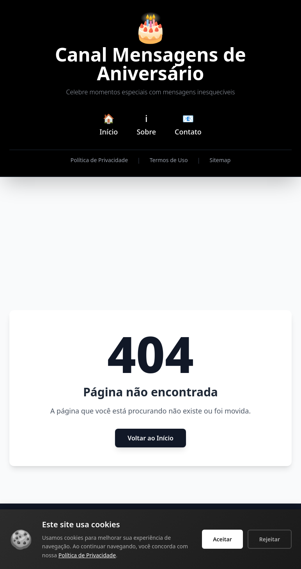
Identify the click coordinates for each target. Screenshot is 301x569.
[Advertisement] (150, 244)
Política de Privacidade (99, 160)
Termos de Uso (169, 160)
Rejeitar (269, 539)
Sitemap (219, 160)
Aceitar (222, 539)
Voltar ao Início (150, 438)
